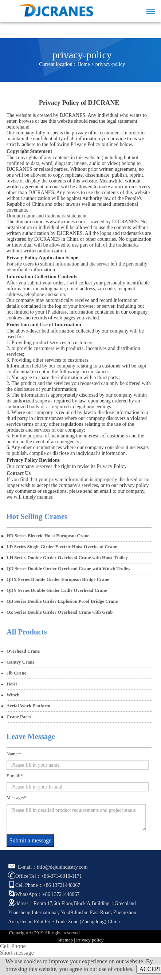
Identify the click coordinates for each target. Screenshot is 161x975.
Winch (13, 694)
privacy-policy (110, 64)
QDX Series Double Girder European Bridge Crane (58, 579)
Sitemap (65, 940)
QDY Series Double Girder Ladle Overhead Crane (57, 590)
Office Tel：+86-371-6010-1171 (45, 876)
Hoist (12, 684)
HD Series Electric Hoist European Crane (48, 535)
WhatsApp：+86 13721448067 (43, 894)
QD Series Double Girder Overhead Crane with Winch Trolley (69, 568)
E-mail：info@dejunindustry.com (47, 867)
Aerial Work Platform (29, 705)
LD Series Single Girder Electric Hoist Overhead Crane (62, 546)
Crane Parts (19, 716)
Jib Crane (16, 673)
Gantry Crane (21, 662)
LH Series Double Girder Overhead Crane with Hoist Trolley (67, 557)
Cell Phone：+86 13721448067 (44, 885)
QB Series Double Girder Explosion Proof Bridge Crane (62, 601)
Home (84, 64)
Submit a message (30, 840)
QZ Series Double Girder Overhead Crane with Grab (60, 612)
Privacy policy (89, 940)
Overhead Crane (23, 651)
